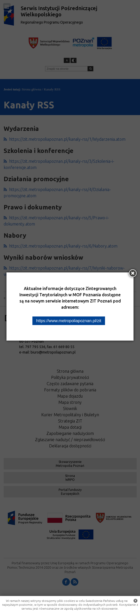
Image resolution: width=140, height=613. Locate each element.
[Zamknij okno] (133, 273)
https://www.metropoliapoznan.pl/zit (68, 321)
